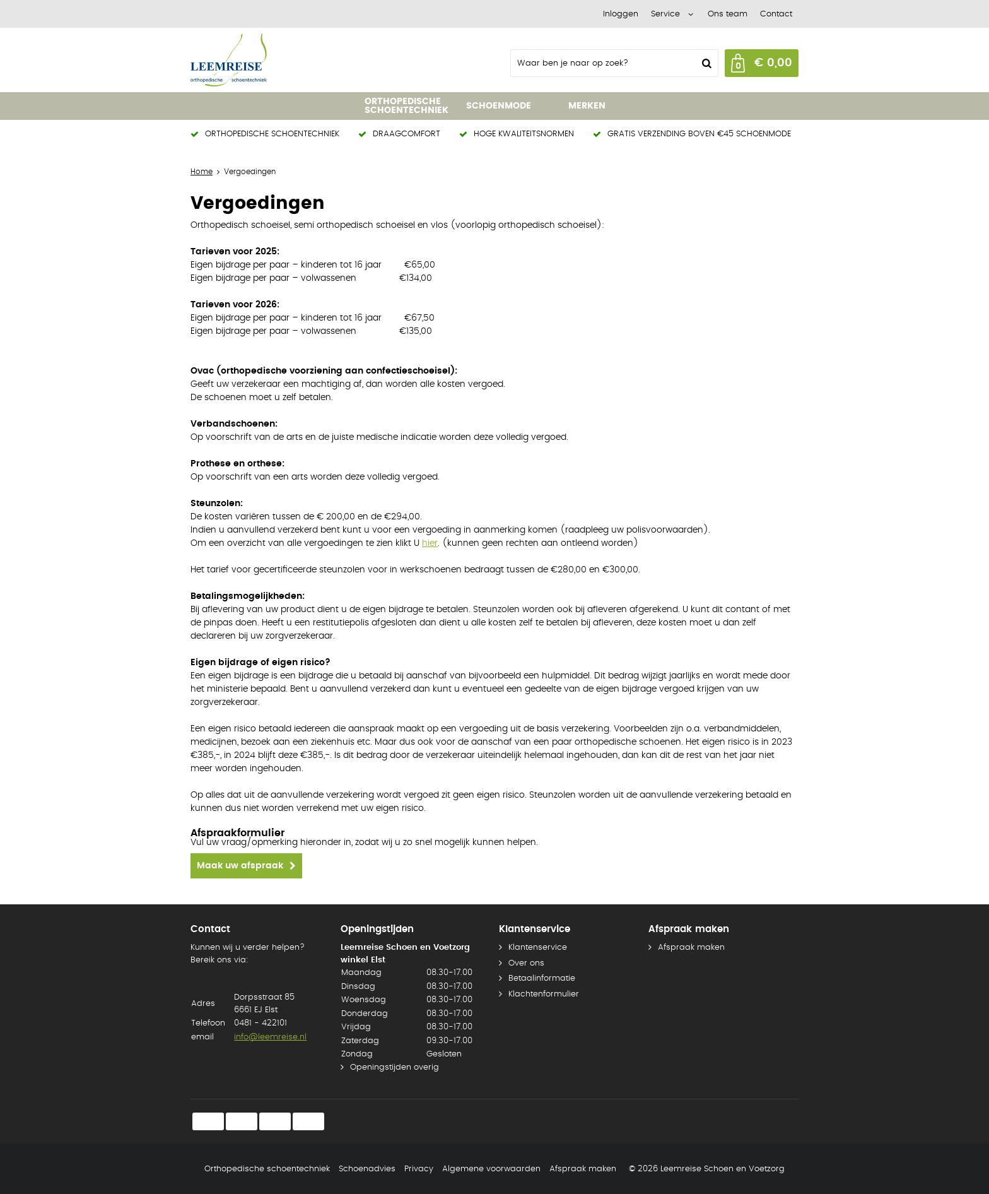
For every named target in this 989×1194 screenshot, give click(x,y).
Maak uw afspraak (240, 865)
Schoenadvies (367, 1169)
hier (430, 543)
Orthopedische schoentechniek (267, 1169)
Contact (776, 14)
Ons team (727, 14)
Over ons (526, 963)
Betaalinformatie (541, 978)
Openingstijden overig (394, 1067)
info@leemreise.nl (270, 1037)
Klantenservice (537, 947)
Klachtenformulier (543, 994)
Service (665, 14)
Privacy (418, 1169)
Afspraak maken (691, 947)
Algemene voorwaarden (491, 1169)
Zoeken (705, 63)
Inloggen (620, 14)
